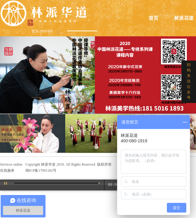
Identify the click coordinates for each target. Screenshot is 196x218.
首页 (153, 18)
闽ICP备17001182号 (40, 170)
